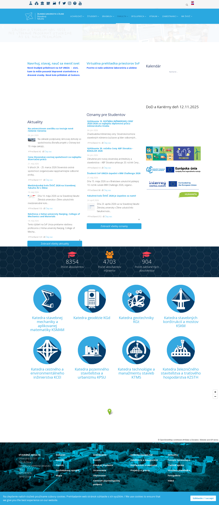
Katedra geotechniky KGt (136, 319)
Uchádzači (76, 16)
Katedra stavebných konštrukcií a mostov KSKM (180, 321)
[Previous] (3, 41)
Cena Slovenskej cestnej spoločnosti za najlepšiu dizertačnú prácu (54, 158)
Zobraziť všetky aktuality (55, 243)
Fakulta (121, 16)
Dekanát (60, 454)
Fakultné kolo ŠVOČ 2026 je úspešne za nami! (111, 195)
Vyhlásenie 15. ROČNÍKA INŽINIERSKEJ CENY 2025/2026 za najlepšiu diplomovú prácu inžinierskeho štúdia (110, 123)
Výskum (153, 16)
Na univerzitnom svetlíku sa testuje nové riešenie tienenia (50, 129)
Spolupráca (137, 16)
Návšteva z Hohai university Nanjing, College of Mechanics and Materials (54, 215)
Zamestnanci (169, 16)
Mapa (59, 475)
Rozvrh (97, 460)
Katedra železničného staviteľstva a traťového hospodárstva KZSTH (181, 373)
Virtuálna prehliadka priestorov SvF (113, 63)
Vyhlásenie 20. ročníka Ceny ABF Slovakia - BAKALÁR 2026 (110, 149)
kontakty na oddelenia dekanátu (34, 465)
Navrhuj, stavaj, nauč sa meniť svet (53, 63)
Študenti (92, 16)
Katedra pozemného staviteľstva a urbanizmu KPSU (92, 373)
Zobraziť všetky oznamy (114, 226)
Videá (171, 480)
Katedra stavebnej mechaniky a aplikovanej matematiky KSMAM (47, 323)
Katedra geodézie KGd (91, 317)
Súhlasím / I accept (203, 498)
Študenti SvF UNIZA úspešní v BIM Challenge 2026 (113, 173)
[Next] (216, 41)
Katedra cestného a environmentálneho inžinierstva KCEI (47, 373)
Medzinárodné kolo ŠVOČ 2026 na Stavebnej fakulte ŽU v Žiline (51, 186)
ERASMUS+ (107, 16)
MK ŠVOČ (185, 16)
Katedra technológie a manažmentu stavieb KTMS (136, 373)
